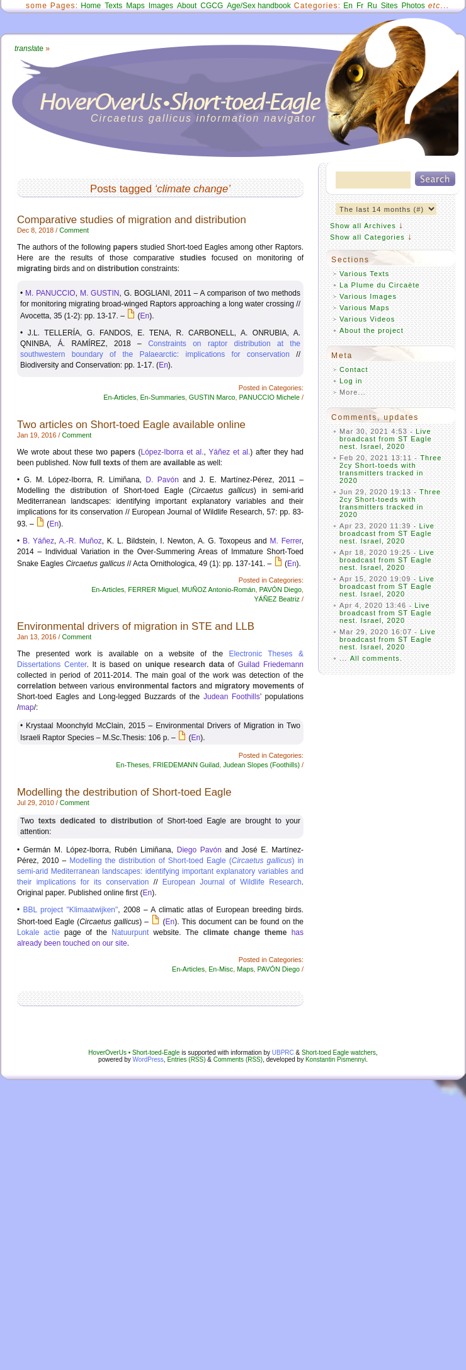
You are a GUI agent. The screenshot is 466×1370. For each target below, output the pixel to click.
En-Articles (119, 397)
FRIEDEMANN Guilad (186, 765)
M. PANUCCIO (50, 293)
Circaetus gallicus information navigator (204, 118)
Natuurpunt (130, 932)
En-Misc (220, 969)
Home (91, 5)
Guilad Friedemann (271, 664)
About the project (371, 330)
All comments (375, 658)
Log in (351, 381)
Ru (372, 5)
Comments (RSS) (238, 1059)
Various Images (368, 296)
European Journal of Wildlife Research (232, 882)
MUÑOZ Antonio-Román (219, 589)
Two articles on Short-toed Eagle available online (131, 425)
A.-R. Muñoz (80, 541)
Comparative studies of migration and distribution (131, 220)
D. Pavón (161, 479)
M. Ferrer (286, 541)
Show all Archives (363, 225)
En (348, 5)
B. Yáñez (38, 541)
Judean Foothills (231, 696)
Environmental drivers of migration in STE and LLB (135, 626)
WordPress (148, 1059)
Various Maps (364, 307)
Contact (353, 369)
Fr (359, 5)
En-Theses (132, 765)
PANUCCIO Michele (269, 397)
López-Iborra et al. (171, 452)
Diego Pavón (199, 849)
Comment (74, 230)
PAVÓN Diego (280, 589)
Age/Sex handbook (258, 5)
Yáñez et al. (229, 452)
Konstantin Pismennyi (335, 1059)
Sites (389, 5)
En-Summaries (162, 397)
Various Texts (364, 273)
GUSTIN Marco (212, 397)
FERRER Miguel (153, 589)
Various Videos (367, 319)
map (26, 707)
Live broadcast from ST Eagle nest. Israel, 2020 (385, 438)
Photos (412, 5)
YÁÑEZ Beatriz (277, 599)
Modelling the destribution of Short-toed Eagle (124, 792)
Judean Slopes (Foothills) (261, 765)
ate (28, 48)
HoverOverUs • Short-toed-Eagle (133, 1052)
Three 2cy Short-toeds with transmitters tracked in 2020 (390, 469)
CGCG (211, 5)
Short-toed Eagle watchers (339, 1052)
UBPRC (283, 1052)
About (186, 5)
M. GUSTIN (100, 293)
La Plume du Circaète (379, 285)
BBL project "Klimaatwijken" (70, 909)
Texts (113, 5)
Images (161, 5)
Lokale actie (38, 932)
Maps (135, 5)
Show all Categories (367, 237)
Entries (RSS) (186, 1059)
